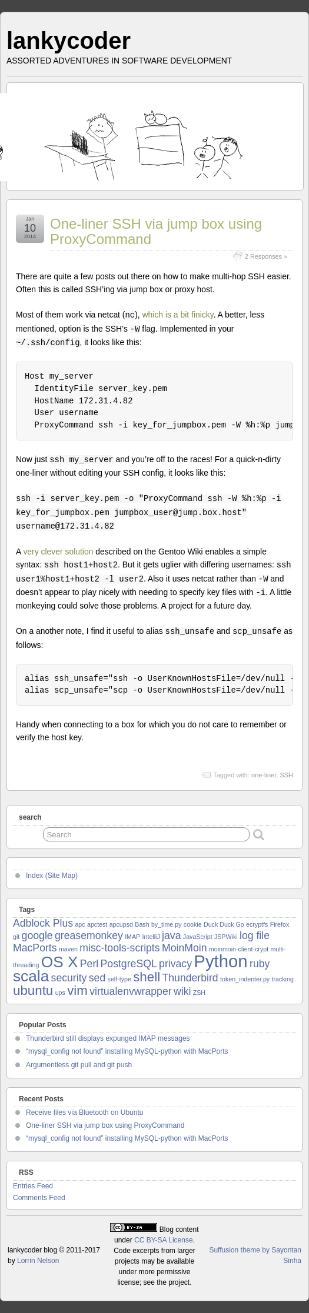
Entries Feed (33, 1186)
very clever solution (58, 551)
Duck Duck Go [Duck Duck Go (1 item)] (224, 924)
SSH (286, 775)
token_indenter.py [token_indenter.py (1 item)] (245, 979)
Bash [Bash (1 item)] (142, 924)
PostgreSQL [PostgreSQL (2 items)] (129, 964)
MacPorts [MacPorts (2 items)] (35, 948)
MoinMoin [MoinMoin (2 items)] (184, 948)
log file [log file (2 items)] (255, 935)
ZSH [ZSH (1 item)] (199, 992)
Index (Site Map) (52, 875)
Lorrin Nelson (38, 1261)
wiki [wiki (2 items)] (182, 991)
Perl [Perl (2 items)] (89, 964)
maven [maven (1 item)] (68, 949)
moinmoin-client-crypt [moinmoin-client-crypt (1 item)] (238, 949)
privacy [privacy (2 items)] (175, 964)
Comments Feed (39, 1198)
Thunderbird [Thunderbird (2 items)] (190, 978)
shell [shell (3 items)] (146, 977)
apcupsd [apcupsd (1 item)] (121, 924)
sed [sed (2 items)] (97, 978)
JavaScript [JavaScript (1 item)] (197, 936)
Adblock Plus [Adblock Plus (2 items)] (43, 923)
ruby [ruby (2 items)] (260, 964)
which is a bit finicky (178, 314)
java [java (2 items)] (171, 935)
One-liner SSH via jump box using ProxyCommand (156, 231)
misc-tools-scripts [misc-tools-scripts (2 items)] (119, 948)
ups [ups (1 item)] (60, 992)
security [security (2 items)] (69, 978)
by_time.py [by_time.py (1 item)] (166, 924)
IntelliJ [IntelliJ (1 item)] (151, 936)
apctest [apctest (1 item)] (97, 924)
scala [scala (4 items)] (31, 976)
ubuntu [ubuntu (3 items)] (33, 990)
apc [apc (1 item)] (80, 924)
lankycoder (68, 41)
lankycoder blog (32, 1250)
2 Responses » (266, 256)
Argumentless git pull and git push (79, 1065)
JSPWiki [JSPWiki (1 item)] (226, 936)
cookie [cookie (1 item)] (193, 924)
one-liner (263, 775)
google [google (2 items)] (37, 935)
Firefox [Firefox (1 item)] (280, 924)
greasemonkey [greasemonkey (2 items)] (89, 935)
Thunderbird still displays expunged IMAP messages (108, 1038)
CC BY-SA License (163, 1240)
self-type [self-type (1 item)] (119, 979)
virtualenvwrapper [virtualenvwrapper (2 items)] (130, 991)
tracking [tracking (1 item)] (283, 979)
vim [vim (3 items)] (77, 990)
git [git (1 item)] (16, 936)
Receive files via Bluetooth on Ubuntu (84, 1112)
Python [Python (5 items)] (220, 961)
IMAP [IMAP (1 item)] (132, 936)
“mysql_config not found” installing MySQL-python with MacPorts (127, 1051)
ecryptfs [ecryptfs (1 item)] (257, 924)
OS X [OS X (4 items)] (59, 962)
